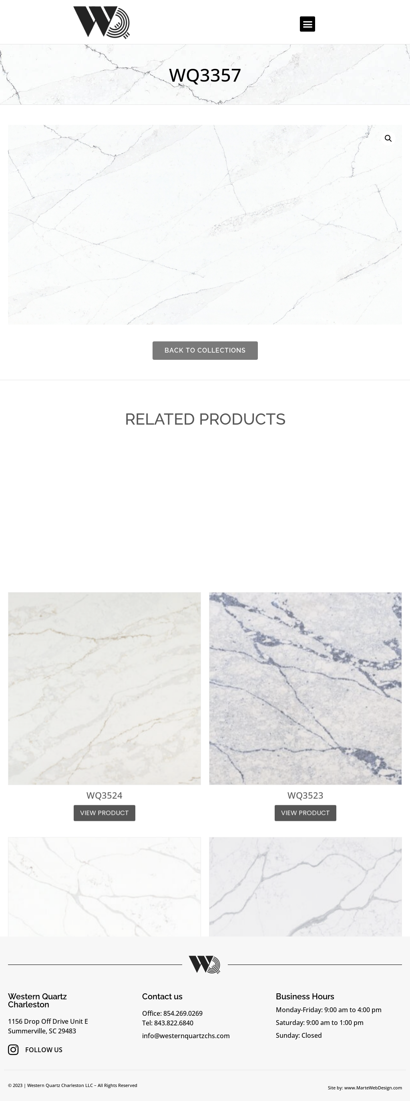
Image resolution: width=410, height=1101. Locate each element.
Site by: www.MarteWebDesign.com (365, 1088)
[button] (307, 24)
